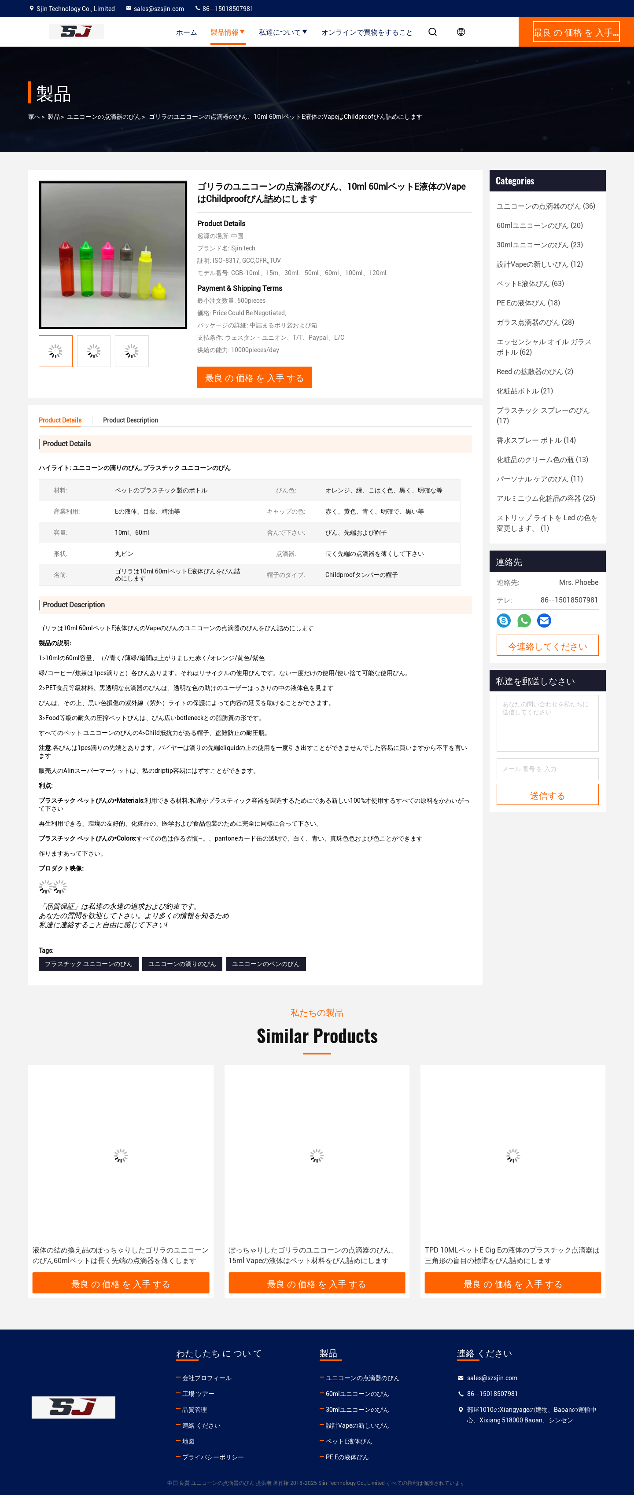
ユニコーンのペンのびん (266, 963)
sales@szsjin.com (154, 8)
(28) (535, 322)
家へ (34, 116)
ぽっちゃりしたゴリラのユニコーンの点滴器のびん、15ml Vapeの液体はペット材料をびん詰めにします (313, 1255)
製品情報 (228, 31)
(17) (543, 415)
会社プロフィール (207, 1377)
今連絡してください (547, 645)
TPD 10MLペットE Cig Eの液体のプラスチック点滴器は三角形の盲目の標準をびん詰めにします (512, 1255)
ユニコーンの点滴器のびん (104, 116)
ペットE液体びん (349, 1441)
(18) (528, 303)
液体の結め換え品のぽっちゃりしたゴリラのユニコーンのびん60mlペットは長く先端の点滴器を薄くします (121, 1255)
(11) (540, 479)
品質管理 (194, 1409)
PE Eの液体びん (347, 1457)
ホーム (186, 31)
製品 (54, 116)
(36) (546, 206)
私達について (283, 31)
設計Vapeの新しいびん (357, 1425)
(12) (540, 264)
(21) (525, 391)
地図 (188, 1441)
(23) (540, 245)
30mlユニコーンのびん (357, 1409)
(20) (540, 225)
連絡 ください (201, 1425)
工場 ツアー (198, 1393)
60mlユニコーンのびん (357, 1393)
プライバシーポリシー (213, 1457)
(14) (536, 440)
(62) (544, 347)
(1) (547, 523)
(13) (542, 459)
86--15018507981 (224, 8)
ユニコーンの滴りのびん (182, 963)
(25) (546, 498)
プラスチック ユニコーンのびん (89, 963)
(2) (535, 371)
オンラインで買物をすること (367, 31)
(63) (530, 283)
